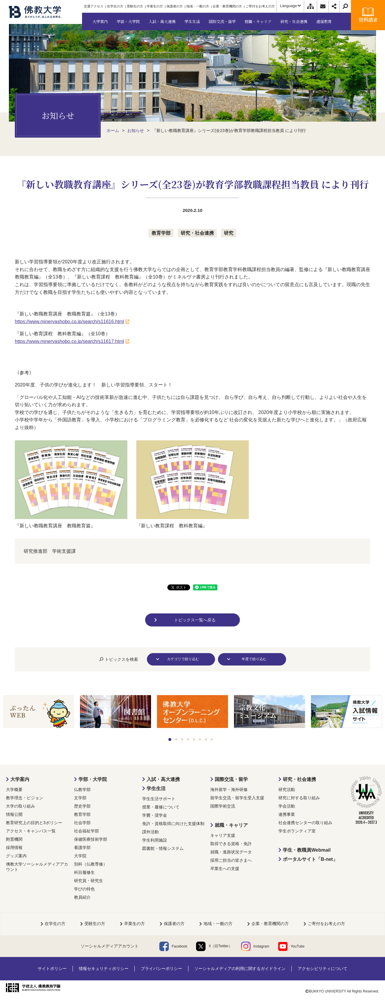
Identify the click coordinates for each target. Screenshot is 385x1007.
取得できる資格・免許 (231, 843)
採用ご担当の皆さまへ (231, 860)
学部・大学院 (92, 779)
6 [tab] (200, 739)
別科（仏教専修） (90, 864)
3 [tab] (182, 739)
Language (290, 6)
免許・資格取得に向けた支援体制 (173, 823)
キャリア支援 (222, 835)
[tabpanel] (38, 712)
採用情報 (14, 847)
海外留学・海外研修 (229, 789)
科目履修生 (84, 872)
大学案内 (19, 779)
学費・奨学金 (154, 815)
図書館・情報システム (163, 848)
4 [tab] (188, 739)
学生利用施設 (154, 840)
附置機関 (14, 839)
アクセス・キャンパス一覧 (31, 831)
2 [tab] (176, 739)
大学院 (80, 855)
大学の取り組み (20, 806)
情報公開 (14, 814)
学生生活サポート (158, 798)
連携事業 (286, 814)
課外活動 (150, 831)
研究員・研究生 (88, 880)
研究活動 (286, 789)
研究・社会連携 (197, 233)
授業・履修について (160, 807)
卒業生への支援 (224, 868)
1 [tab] (170, 739)
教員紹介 (82, 897)
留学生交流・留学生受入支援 (237, 797)
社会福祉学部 (86, 831)
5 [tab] (194, 739)
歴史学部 (82, 806)
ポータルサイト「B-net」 (310, 859)
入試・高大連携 (163, 779)
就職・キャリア (231, 825)
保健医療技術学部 (90, 839)
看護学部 (82, 847)
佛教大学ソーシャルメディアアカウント (37, 867)
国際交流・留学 (231, 779)
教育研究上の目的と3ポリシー (34, 822)
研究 (228, 233)
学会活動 (286, 806)
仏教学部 (82, 789)
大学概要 (14, 789)
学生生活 (156, 788)
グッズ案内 (16, 855)
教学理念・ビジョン (24, 797)
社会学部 (82, 822)
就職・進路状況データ (231, 852)
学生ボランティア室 (297, 831)
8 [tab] (212, 739)
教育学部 (161, 233)
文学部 (80, 797)
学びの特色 (84, 889)
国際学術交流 (222, 806)
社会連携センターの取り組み (305, 822)
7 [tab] (206, 739)
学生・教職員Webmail (307, 850)
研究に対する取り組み (299, 797)
